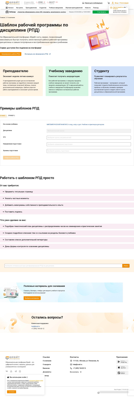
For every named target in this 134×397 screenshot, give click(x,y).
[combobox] (89, 137)
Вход (116, 3)
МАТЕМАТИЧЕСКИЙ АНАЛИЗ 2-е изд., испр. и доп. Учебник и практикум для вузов (75, 124)
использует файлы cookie (36, 380)
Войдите (115, 8)
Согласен (12, 392)
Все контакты (76, 372)
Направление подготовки (12, 144)
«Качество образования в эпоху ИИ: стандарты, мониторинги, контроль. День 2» (45, 12)
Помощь (96, 7)
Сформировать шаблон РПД (11, 54)
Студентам (42, 7)
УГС (4, 137)
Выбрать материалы (32, 298)
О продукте (47, 364)
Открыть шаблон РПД (12, 157)
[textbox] (89, 137)
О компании (47, 361)
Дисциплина (7, 130)
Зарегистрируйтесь (118, 7)
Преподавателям (31, 7)
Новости (88, 7)
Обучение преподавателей (74, 7)
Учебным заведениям (56, 7)
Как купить (19, 7)
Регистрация (124, 3)
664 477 (52, 2)
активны (26, 3)
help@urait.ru (35, 326)
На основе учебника (10, 124)
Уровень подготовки (10, 150)
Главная (2, 17)
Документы (47, 372)
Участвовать (101, 12)
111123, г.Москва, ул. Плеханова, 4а (86, 361)
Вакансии (46, 368)
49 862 (40, 2)
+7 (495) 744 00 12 (79, 368)
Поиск (126, 265)
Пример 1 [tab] (3, 115)
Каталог (11, 7)
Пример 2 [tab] (11, 115)
